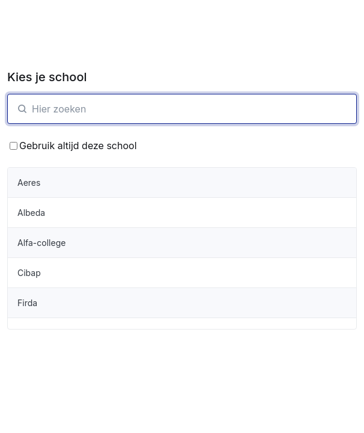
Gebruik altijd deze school (73, 146)
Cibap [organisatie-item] (29, 273)
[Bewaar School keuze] (13, 146)
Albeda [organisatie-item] (31, 212)
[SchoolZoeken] (182, 109)
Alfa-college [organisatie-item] (41, 243)
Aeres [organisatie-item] (28, 182)
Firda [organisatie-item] (27, 303)
